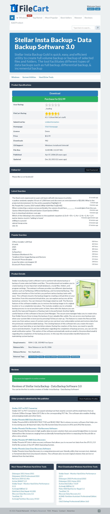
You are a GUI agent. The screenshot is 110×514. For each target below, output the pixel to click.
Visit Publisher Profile (88, 399)
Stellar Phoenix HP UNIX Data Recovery (28, 440)
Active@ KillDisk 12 (19, 489)
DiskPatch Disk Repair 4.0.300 (24, 491)
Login (98, 9)
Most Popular (51, 17)
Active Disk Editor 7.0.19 (68, 484)
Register (91, 9)
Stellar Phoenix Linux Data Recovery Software (31, 449)
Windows (23, 17)
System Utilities (29, 77)
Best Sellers (66, 17)
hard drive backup (64, 356)
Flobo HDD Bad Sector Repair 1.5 (72, 489)
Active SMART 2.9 (19, 481)
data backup (33, 356)
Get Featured (92, 170)
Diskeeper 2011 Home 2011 (23, 473)
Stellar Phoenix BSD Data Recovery (27, 419)
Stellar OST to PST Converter (24, 408)
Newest (78, 17)
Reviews (88, 17)
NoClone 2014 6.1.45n (21, 479)
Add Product (17, 22)
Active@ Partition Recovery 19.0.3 (25, 499)
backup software (51, 356)
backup (41, 356)
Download (55, 93)
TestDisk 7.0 (17, 496)
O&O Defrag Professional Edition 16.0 (74, 501)
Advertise (71, 511)
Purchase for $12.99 (55, 99)
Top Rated (37, 17)
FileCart (30, 9)
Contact (62, 511)
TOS (49, 511)
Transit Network (22, 511)
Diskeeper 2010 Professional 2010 (25, 476)
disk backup (75, 356)
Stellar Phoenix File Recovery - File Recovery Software (34, 428)
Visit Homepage (51, 127)
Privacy (55, 511)
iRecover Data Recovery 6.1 (23, 494)
